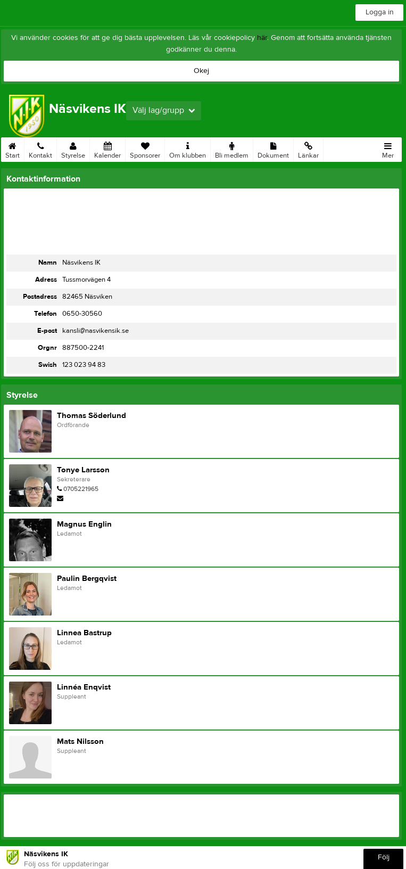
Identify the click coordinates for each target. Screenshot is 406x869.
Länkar (308, 148)
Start (12, 148)
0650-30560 (82, 313)
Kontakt (40, 148)
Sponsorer (145, 148)
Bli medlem (231, 148)
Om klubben (187, 148)
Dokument (273, 148)
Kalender (107, 148)
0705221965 (80, 489)
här (262, 38)
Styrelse (73, 148)
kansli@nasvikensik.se (95, 330)
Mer (388, 148)
